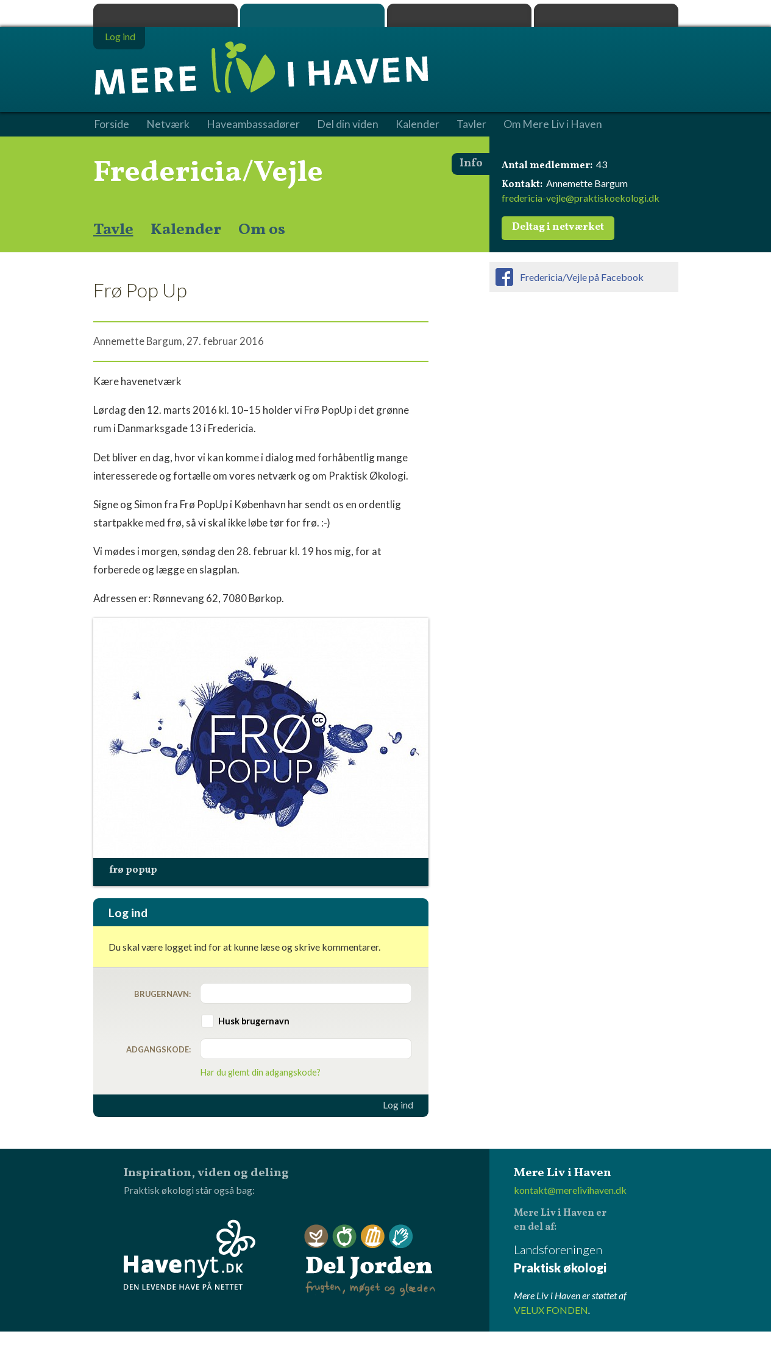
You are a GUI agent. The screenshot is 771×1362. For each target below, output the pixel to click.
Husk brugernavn (254, 1021)
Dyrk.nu (459, 15)
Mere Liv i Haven (312, 15)
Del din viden (347, 124)
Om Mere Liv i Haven (552, 124)
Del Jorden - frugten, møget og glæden (370, 1260)
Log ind (398, 1105)
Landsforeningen (596, 1259)
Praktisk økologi (165, 15)
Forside (111, 124)
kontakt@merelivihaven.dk (570, 1190)
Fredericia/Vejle (208, 173)
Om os (261, 230)
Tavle (113, 230)
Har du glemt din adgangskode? (261, 1072)
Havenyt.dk (606, 15)
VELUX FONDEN (551, 1310)
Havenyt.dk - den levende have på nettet (189, 1254)
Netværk (168, 124)
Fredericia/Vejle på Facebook (582, 277)
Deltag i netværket (558, 227)
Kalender (186, 230)
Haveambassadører (253, 124)
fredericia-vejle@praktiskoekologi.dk (580, 198)
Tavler (471, 124)
